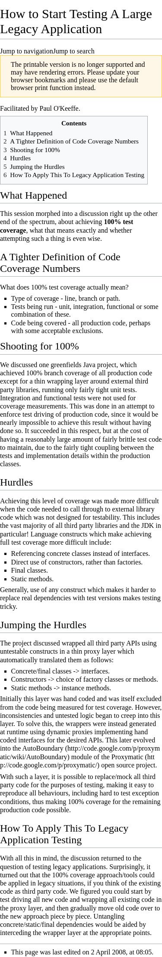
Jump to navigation (26, 51)
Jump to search (74, 51)
